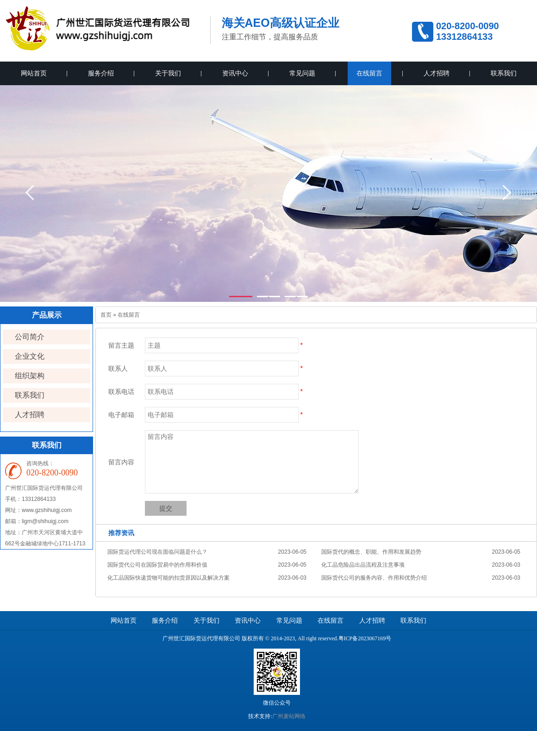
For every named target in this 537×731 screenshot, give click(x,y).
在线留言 (369, 73)
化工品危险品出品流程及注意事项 (363, 565)
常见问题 (302, 73)
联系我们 (504, 73)
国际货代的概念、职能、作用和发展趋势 (371, 552)
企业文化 (29, 356)
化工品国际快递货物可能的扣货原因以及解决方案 (168, 578)
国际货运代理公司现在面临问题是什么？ (157, 552)
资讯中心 (235, 73)
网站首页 (34, 73)
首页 (106, 315)
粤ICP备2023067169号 (365, 638)
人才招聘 (437, 73)
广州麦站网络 (289, 716)
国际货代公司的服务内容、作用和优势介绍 (374, 578)
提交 (165, 508)
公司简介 (29, 337)
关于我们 (168, 73)
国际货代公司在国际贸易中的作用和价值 (157, 565)
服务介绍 (101, 73)
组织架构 (29, 376)
